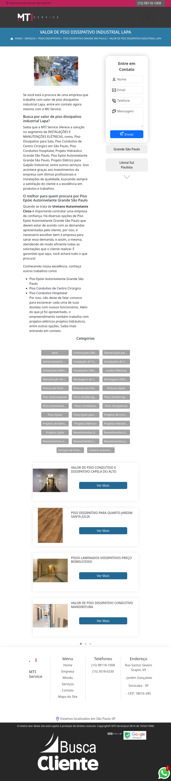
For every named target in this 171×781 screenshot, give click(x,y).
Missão (68, 678)
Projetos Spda (55, 432)
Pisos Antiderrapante (86, 397)
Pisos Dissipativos (116, 406)
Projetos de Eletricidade (56, 423)
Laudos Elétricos (116, 370)
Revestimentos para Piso (117, 441)
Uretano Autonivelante (102, 450)
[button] (81, 644)
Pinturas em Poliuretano (86, 388)
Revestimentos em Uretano (56, 441)
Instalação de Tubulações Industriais (86, 361)
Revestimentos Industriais (86, 441)
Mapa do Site (67, 696)
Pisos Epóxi (55, 415)
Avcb (55, 353)
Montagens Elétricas (117, 379)
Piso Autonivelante (55, 397)
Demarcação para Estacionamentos (117, 353)
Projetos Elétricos (85, 423)
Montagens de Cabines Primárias (86, 379)
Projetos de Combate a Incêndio (117, 415)
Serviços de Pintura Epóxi (71, 450)
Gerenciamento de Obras (56, 361)
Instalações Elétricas (56, 370)
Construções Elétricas (86, 353)
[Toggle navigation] (148, 17)
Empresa (67, 671)
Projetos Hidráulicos (117, 423)
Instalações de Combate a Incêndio (117, 361)
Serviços (68, 684)
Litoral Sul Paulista (126, 164)
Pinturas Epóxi (116, 388)
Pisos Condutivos (86, 406)
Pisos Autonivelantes (56, 406)
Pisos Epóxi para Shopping (86, 415)
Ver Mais (103, 485)
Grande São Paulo (127, 149)
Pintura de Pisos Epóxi (56, 388)
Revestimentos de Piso (117, 432)
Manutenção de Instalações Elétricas (56, 379)
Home (67, 665)
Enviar (129, 134)
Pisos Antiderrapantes (117, 397)
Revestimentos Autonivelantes (86, 432)
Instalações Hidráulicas (86, 370)
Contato (68, 690)
